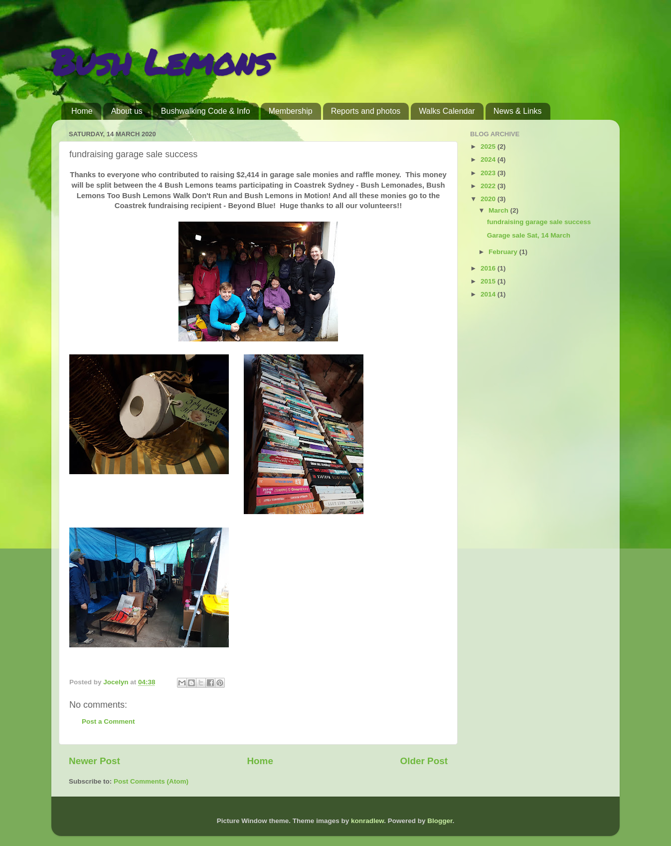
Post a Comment (108, 721)
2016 (489, 268)
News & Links (518, 111)
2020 (489, 199)
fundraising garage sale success (539, 222)
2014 (489, 294)
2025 (489, 146)
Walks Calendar (447, 111)
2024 (489, 159)
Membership (291, 111)
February (504, 252)
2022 (489, 186)
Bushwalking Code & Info (205, 111)
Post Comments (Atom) (151, 781)
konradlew (367, 821)
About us (127, 111)
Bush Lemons (161, 61)
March (499, 210)
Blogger (439, 821)
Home (82, 111)
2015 (489, 281)
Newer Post (94, 761)
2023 (489, 173)
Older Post (424, 761)
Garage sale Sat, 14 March (528, 235)
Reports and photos (366, 111)
